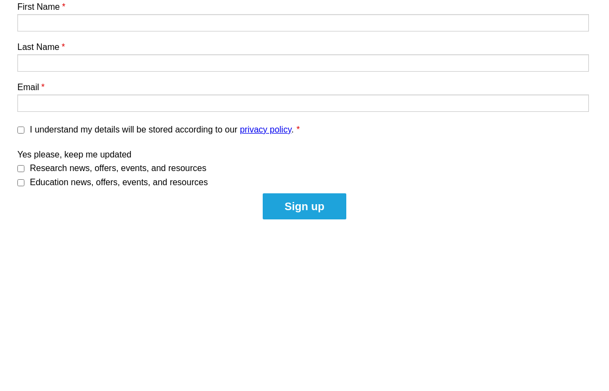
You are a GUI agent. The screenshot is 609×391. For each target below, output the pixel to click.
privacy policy (265, 129)
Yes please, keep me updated (74, 154)
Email (28, 87)
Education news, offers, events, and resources (119, 182)
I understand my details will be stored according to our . (165, 129)
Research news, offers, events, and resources (118, 168)
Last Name (38, 47)
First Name (38, 6)
